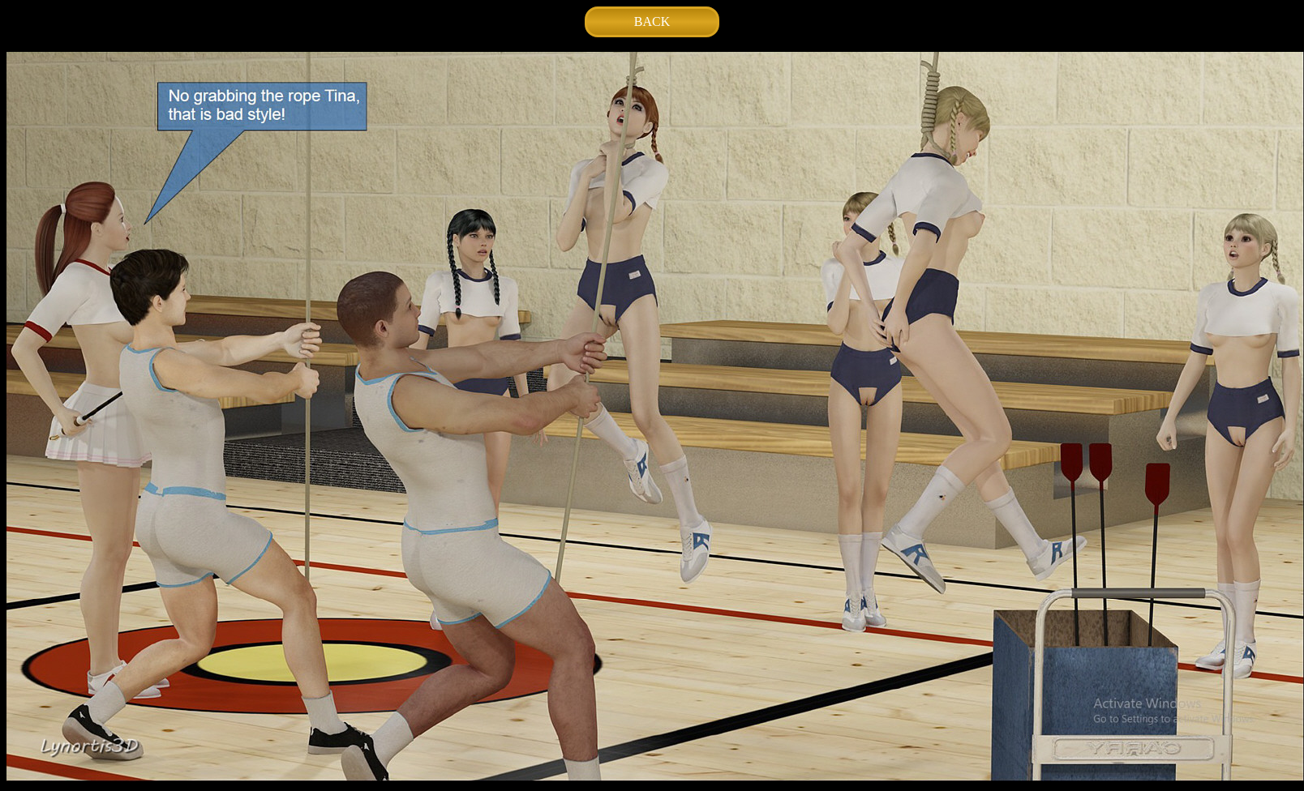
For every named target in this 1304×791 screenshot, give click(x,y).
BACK (652, 21)
